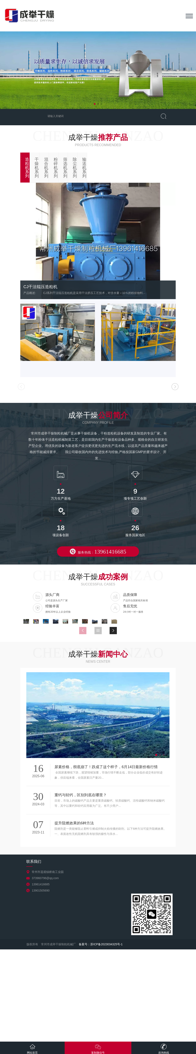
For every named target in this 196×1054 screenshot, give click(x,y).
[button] (95, 104)
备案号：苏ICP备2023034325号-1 (101, 1036)
